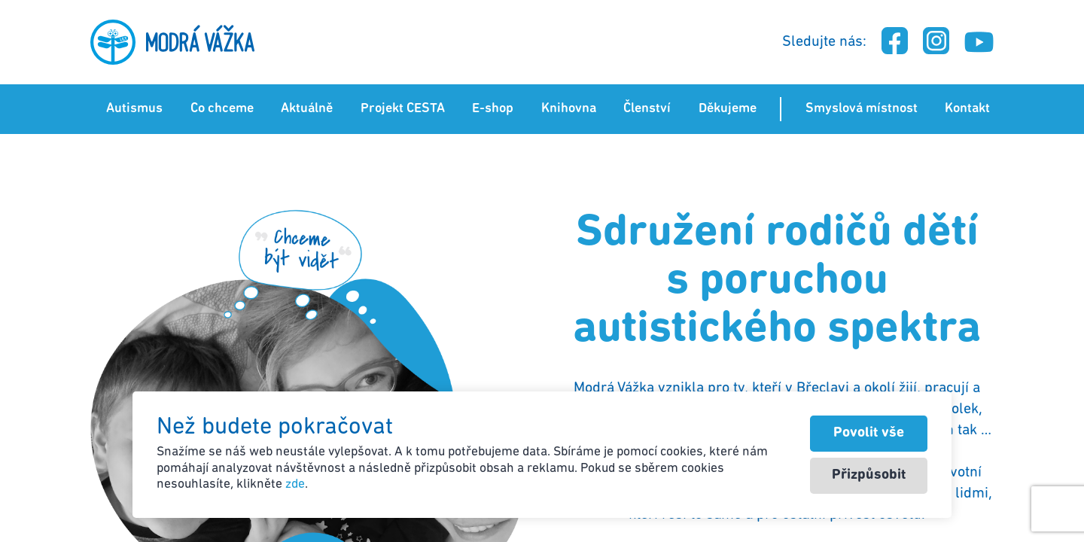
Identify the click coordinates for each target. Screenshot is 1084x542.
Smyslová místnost (861, 109)
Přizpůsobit (869, 475)
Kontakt (967, 109)
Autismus (134, 109)
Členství (647, 109)
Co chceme (222, 109)
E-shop (492, 109)
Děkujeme (728, 109)
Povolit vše (868, 433)
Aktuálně (307, 109)
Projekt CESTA (403, 109)
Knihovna (568, 109)
